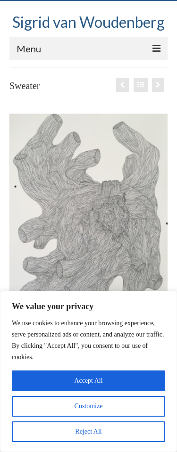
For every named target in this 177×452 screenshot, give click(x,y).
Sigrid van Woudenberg (88, 22)
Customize (89, 406)
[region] (88, 371)
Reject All (88, 431)
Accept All (88, 380)
